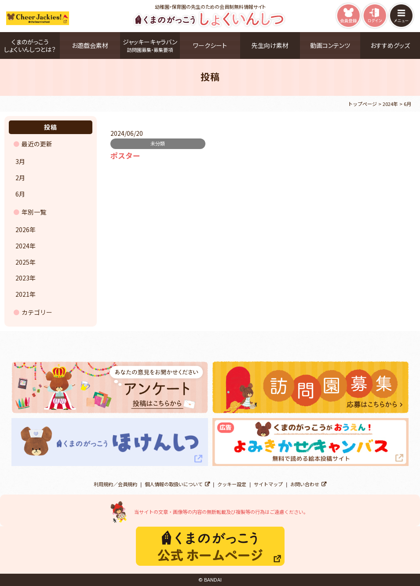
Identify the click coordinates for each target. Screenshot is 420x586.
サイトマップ (268, 484)
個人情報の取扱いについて (174, 484)
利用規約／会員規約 (115, 484)
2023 (22, 277)
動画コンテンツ (330, 45)
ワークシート (210, 45)
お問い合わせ (304, 484)
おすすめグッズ (390, 45)
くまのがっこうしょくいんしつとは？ (30, 45)
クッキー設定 (231, 484)
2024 (22, 245)
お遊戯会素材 (90, 45)
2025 (22, 262)
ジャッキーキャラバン (150, 45)
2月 (20, 177)
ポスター (125, 155)
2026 (22, 229)
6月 (20, 193)
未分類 (157, 143)
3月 (20, 161)
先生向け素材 (270, 45)
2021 (22, 294)
